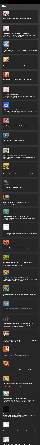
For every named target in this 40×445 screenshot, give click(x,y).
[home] (6, 2)
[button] (36, 2)
